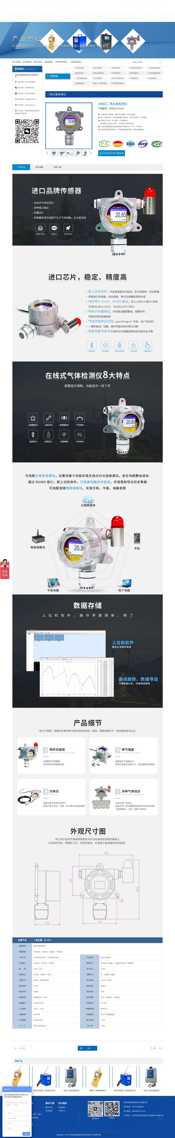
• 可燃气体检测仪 (135, 68)
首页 (20, 18)
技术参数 (39, 167)
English (137, 18)
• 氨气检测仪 (97, 68)
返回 (89, 1048)
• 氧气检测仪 (79, 68)
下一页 (153, 1048)
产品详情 (21, 167)
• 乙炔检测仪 (152, 78)
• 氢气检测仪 (97, 78)
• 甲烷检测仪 (115, 73)
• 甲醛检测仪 (134, 78)
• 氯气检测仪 (134, 73)
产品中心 (54, 18)
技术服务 (104, 18)
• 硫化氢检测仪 (98, 73)
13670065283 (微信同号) (111, 154)
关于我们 (37, 18)
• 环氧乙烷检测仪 (117, 78)
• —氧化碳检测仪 (153, 68)
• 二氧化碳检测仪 (80, 78)
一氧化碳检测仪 (75, 62)
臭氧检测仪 (48, 62)
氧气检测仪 (27, 62)
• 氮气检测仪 (79, 73)
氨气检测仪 (38, 62)
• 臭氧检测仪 (115, 68)
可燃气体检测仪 (61, 62)
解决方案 (87, 18)
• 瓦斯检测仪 (79, 83)
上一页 (22, 1048)
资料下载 (57, 167)
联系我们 (121, 18)
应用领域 (70, 18)
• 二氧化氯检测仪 (153, 73)
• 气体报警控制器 (117, 83)
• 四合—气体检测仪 (99, 83)
